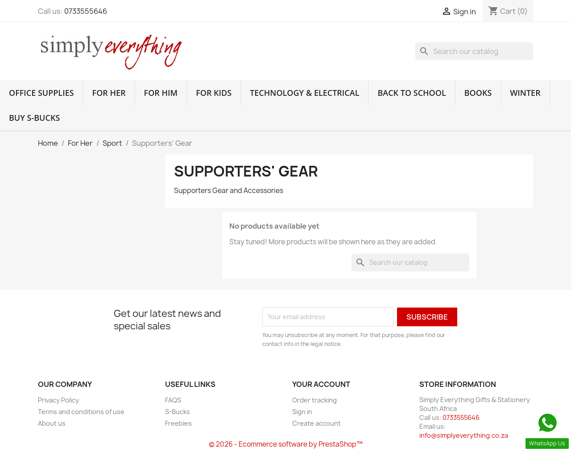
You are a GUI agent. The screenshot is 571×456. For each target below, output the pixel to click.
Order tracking (314, 400)
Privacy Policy (58, 400)
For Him (161, 92)
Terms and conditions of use (81, 411)
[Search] (474, 51)
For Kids (214, 92)
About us (52, 423)
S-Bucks (177, 411)
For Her (109, 92)
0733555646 (85, 11)
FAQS (173, 400)
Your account (321, 384)
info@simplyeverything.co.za (463, 435)
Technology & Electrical (304, 92)
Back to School (411, 92)
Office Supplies (41, 92)
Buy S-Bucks (34, 117)
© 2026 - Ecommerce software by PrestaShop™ (286, 444)
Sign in (302, 411)
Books (478, 92)
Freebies (178, 423)
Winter (525, 92)
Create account (316, 423)
